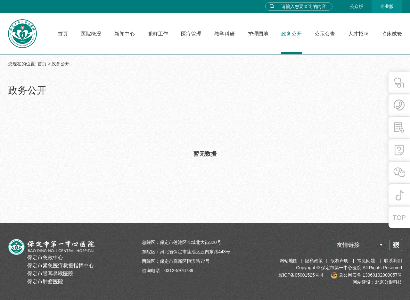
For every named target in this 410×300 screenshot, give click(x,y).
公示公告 (325, 34)
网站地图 (289, 260)
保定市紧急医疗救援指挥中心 (60, 265)
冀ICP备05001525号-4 (300, 275)
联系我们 (393, 260)
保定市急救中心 (45, 257)
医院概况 (91, 34)
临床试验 (391, 34)
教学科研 (224, 34)
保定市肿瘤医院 (45, 281)
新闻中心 (124, 34)
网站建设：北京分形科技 (377, 282)
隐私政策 (314, 260)
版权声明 (340, 260)
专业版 (387, 6)
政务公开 (291, 34)
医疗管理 (191, 34)
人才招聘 (358, 34)
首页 (63, 34)
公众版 (356, 6)
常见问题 (366, 260)
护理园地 (258, 34)
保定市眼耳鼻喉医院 (50, 273)
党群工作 (158, 34)
